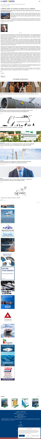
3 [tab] (2, 200)
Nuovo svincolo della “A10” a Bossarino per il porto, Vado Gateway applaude (17, 143)
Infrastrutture (2, 146)
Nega (28, 435)
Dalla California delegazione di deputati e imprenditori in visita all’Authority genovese (19, 93)
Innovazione (1, 95)
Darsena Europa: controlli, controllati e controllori (11, 127)
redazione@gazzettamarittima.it (21, 416)
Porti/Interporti (8, 4)
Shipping (20, 424)
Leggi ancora (20, 198)
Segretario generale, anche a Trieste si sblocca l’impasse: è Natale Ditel (16, 179)
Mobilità (4, 4)
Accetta (22, 435)
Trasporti (20, 426)
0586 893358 (22, 414)
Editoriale (1, 129)
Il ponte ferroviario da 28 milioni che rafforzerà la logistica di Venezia (15, 161)
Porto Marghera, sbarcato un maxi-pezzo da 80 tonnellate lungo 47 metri (16, 110)
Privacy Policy (31, 437)
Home (1, 4)
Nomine (1, 182)
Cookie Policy (27, 437)
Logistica (1, 113)
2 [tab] (1, 200)
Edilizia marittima (2, 164)
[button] (39, 428)
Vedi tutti (38, 202)
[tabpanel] (20, 198)
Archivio (38, 396)
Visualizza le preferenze (35, 435)
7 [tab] (5, 200)
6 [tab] (4, 200)
